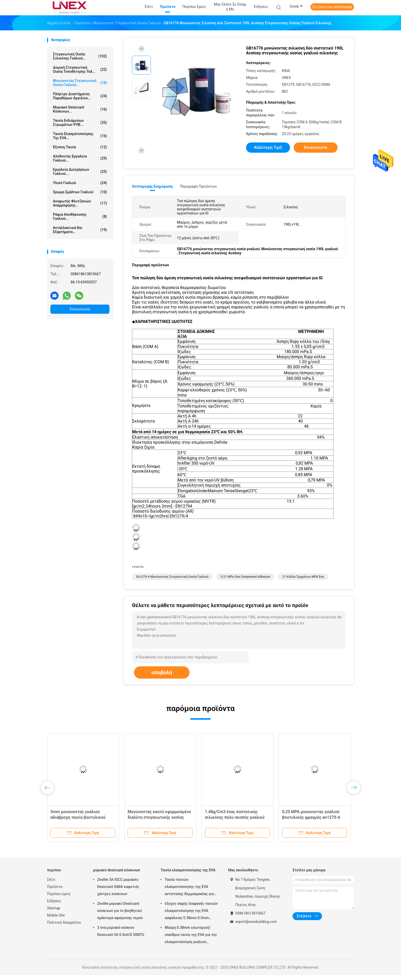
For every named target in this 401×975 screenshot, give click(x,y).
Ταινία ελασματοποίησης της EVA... (80, 136)
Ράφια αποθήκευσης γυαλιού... (80, 216)
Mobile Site (56, 915)
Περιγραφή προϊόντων (198, 186)
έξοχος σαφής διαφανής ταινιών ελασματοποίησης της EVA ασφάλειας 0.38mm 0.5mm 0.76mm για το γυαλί (191, 911)
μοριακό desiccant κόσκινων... (80, 109)
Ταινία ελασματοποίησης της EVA (188, 870)
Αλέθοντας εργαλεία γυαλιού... (80, 158)
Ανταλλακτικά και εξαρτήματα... (80, 230)
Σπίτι (51, 879)
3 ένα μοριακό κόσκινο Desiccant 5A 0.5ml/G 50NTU (120, 931)
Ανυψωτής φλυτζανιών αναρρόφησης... (80, 203)
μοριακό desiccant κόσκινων (116, 870)
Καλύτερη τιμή (268, 147)
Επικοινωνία (80, 309)
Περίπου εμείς (59, 894)
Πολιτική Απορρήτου (64, 922)
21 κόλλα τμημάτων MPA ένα (303, 577)
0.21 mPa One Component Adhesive (245, 577)
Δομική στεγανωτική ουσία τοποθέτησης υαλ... (80, 69)
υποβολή (161, 672)
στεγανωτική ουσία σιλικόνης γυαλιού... (80, 56)
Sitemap (53, 908)
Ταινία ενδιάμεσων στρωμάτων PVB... (80, 122)
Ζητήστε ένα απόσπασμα (332, 7)
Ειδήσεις (54, 901)
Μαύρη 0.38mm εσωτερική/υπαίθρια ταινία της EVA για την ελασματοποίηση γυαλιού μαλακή (191, 935)
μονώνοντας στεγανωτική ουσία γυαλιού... (80, 83)
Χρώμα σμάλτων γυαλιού (80, 192)
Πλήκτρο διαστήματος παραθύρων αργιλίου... (80, 96)
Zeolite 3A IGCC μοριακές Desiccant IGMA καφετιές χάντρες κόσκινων (118, 886)
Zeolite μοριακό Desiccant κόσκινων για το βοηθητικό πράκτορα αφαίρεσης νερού (120, 910)
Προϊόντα (54, 887)
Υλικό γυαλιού (80, 182)
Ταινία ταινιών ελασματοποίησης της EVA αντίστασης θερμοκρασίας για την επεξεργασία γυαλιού (189, 887)
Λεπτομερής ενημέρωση (152, 186)
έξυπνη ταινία (80, 147)
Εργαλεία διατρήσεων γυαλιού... (80, 171)
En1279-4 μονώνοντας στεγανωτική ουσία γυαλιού (172, 577)
